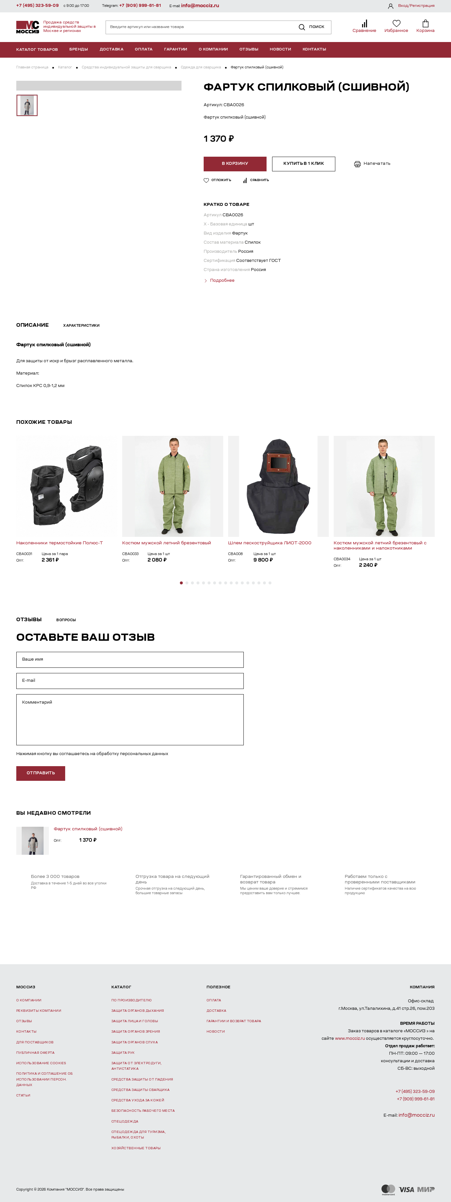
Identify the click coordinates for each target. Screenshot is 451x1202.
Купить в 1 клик (304, 164)
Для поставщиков (35, 1041)
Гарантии (175, 49)
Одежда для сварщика (201, 67)
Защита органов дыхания (137, 1010)
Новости (280, 49)
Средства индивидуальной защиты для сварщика (126, 67)
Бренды (78, 49)
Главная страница (32, 67)
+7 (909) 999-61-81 (140, 6)
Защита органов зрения (135, 1031)
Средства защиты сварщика (140, 1089)
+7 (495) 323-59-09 (37, 6)
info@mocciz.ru (200, 6)
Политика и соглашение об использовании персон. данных (44, 1079)
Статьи (23, 1095)
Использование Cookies (41, 1062)
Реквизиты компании (38, 1010)
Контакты (315, 49)
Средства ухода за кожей (137, 1099)
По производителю (131, 999)
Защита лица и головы (134, 1020)
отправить (41, 773)
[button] (181, 581)
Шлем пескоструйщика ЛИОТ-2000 (270, 542)
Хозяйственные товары (136, 1147)
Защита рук (123, 1052)
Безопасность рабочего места (143, 1110)
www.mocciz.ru (350, 1038)
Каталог (65, 67)
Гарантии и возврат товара (234, 1020)
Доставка (112, 49)
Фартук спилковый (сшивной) (88, 828)
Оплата (144, 49)
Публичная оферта (35, 1052)
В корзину (236, 164)
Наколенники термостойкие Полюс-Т (59, 542)
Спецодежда (124, 1120)
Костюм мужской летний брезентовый (166, 542)
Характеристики (81, 325)
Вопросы (66, 619)
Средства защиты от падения (142, 1078)
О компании (213, 49)
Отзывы (249, 49)
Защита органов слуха (134, 1041)
